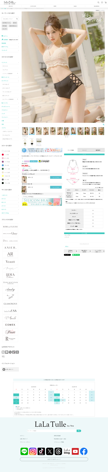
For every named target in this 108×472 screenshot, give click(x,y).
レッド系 (6, 154)
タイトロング (6, 84)
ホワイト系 (7, 151)
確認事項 (98, 150)
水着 (5, 8)
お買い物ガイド (24, 439)
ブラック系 (7, 183)
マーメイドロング (7, 92)
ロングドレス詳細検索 (8, 99)
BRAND (11, 6)
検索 (79, 431)
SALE (75, 6)
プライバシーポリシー (25, 442)
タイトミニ (5, 66)
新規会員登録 (57, 435)
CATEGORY (33, 6)
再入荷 (14, 22)
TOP (2, 8)
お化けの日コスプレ (7, 139)
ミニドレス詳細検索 (7, 73)
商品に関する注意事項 (84, 251)
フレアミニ (5, 69)
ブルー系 (6, 165)
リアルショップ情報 (59, 442)
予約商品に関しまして (70, 251)
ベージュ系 (7, 172)
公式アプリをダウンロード (54, 459)
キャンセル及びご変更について (98, 251)
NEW (55, 6)
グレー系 (6, 179)
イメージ (84, 150)
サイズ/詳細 (71, 150)
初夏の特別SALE (13, 26)
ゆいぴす (5, 29)
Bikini (67, 246)
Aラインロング (6, 88)
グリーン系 (7, 169)
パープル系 (7, 161)
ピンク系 (6, 158)
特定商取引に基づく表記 (60, 439)
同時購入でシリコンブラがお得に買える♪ (33, 193)
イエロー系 (7, 176)
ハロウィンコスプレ (7, 131)
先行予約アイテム (7, 22)
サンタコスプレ (6, 135)
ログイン (22, 435)
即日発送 (5, 26)
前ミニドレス (6, 95)
